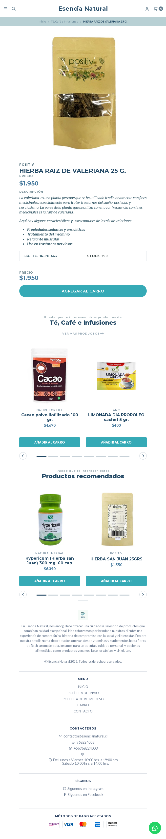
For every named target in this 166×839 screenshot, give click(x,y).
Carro (83, 705)
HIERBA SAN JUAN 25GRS (116, 559)
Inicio (42, 21)
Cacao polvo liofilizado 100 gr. (49, 417)
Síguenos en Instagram (83, 788)
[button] (41, 456)
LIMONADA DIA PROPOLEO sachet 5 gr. (116, 417)
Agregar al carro (83, 290)
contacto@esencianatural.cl (83, 736)
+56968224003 (83, 748)
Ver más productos (83, 333)
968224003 (83, 742)
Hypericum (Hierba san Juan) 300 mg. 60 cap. (49, 560)
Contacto (83, 711)
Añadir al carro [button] (49, 442)
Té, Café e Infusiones (64, 21)
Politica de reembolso (83, 699)
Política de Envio (83, 693)
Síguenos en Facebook (83, 794)
